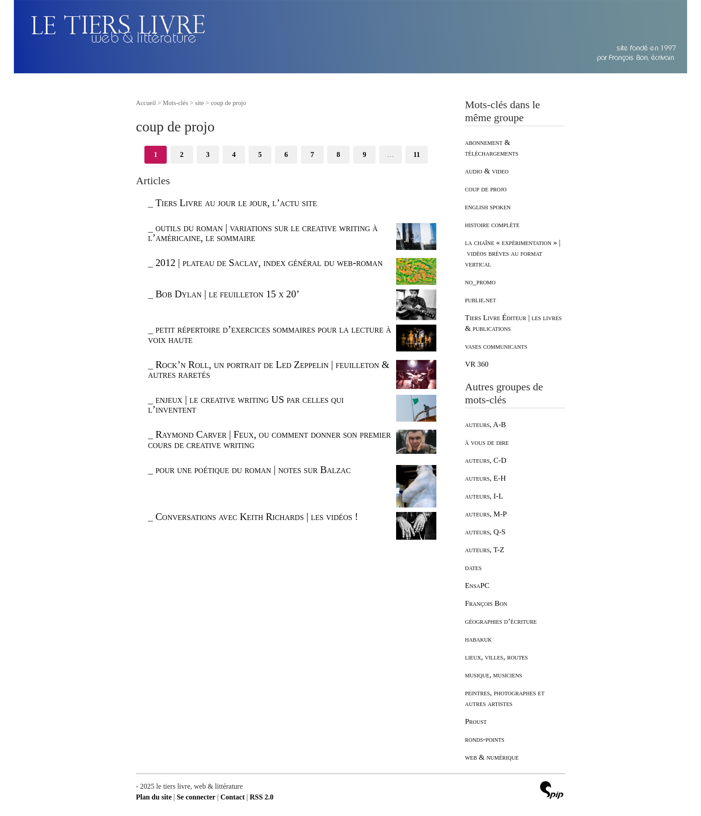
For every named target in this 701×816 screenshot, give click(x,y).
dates (473, 567)
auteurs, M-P (486, 514)
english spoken (488, 207)
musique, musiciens (493, 675)
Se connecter (196, 797)
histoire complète (492, 224)
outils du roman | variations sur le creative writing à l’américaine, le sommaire (263, 232)
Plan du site (154, 797)
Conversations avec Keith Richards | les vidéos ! (257, 516)
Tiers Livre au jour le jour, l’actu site (236, 202)
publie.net (480, 300)
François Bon (486, 603)
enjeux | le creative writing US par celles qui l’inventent (246, 404)
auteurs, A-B (485, 424)
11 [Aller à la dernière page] (416, 154)
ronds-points (484, 739)
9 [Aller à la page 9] (364, 154)
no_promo (480, 282)
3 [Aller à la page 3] (208, 154)
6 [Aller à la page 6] (286, 154)
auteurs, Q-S (485, 532)
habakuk (478, 639)
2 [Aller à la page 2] (181, 154)
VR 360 (477, 364)
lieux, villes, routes (496, 657)
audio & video (486, 171)
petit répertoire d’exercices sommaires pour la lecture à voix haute (269, 334)
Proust (476, 721)
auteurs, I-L (484, 496)
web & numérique (492, 757)
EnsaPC (477, 585)
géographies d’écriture (500, 621)
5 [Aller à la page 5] (260, 154)
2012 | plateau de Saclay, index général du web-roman (269, 262)
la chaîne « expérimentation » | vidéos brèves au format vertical (513, 253)
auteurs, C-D (486, 460)
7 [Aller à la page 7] (312, 154)
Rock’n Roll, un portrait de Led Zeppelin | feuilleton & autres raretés (268, 369)
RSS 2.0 (261, 797)
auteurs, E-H (485, 478)
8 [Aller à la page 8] (338, 154)
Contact (232, 797)
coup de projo (486, 189)
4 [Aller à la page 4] (234, 154)
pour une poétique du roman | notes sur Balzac (253, 469)
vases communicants (496, 346)
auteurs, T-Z (484, 549)
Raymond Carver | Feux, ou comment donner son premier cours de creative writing (269, 439)
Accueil (146, 102)
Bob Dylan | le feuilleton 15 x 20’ (228, 294)
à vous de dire (487, 442)
